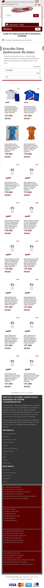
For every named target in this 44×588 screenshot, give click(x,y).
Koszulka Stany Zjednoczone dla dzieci (18, 40)
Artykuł (5, 481)
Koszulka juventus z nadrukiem (13, 489)
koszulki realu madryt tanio (12, 487)
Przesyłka (6, 436)
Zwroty (5, 445)
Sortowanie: (37, 66)
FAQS (4, 457)
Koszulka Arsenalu (13, 417)
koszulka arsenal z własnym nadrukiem (16, 498)
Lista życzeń (7, 476)
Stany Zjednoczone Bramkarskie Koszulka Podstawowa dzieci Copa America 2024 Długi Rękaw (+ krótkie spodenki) (12, 186)
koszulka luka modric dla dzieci (13, 540)
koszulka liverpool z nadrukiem (13, 494)
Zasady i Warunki (8, 451)
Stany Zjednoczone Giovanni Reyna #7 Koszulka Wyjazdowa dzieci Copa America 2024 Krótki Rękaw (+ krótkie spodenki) (30, 339)
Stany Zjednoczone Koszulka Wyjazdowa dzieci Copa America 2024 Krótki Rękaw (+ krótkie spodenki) (30, 109)
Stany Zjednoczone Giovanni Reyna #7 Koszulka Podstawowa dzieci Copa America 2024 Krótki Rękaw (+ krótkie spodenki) (11, 339)
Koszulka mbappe (9, 509)
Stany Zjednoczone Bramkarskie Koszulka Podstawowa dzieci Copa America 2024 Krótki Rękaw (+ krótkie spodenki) (12, 147)
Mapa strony (7, 463)
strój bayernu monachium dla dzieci (14, 535)
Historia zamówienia (9, 473)
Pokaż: (39, 73)
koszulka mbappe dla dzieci (12, 538)
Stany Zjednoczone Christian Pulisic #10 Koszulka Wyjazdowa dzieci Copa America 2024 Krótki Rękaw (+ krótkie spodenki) (30, 301)
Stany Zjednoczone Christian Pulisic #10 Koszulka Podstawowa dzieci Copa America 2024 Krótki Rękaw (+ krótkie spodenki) (11, 301)
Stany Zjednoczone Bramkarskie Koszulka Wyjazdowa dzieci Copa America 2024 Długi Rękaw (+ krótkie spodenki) (31, 186)
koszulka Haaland (9, 518)
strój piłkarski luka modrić (11, 516)
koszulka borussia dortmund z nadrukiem (16, 492)
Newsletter (6, 478)
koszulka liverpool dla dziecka (13, 533)
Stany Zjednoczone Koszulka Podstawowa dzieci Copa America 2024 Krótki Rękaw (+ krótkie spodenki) (11, 109)
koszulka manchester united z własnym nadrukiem (19, 496)
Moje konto (6, 470)
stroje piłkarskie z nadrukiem (12, 557)
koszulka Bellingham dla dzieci (13, 542)
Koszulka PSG (24, 417)
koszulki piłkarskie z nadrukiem (13, 555)
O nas (5, 454)
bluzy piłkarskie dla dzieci (11, 553)
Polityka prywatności (9, 434)
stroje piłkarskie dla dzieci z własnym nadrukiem (19, 560)
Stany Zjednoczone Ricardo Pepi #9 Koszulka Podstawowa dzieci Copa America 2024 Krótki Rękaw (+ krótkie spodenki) (12, 377)
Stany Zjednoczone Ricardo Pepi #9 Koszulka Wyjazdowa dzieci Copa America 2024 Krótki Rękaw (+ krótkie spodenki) (31, 377)
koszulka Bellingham (10, 520)
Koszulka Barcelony (17, 414)
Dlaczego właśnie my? (10, 448)
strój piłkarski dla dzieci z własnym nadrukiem (18, 564)
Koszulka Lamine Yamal (11, 511)
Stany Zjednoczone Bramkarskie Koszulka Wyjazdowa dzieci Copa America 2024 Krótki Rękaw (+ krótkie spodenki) (31, 147)
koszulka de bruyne (9, 513)
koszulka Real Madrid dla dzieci (13, 531)
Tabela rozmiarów (8, 442)
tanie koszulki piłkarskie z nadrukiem (15, 562)
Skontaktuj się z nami (10, 439)
